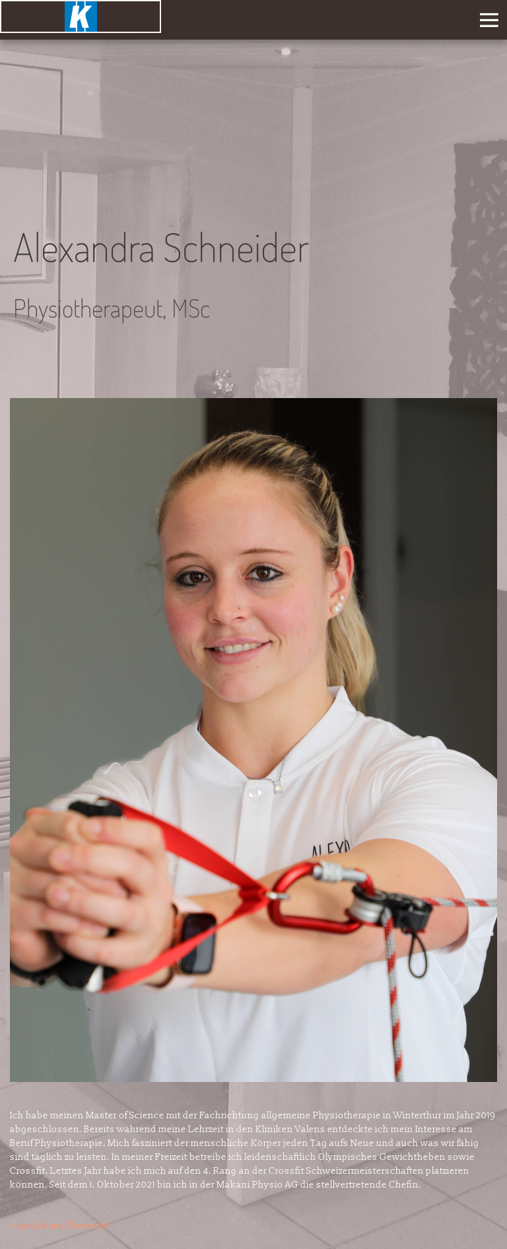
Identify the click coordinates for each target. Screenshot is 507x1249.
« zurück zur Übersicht (59, 1225)
